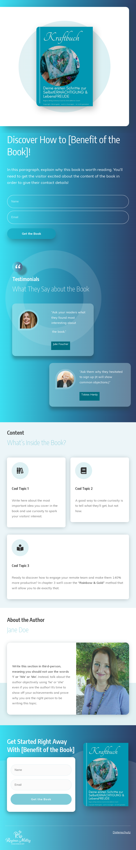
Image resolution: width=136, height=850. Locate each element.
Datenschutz (122, 830)
